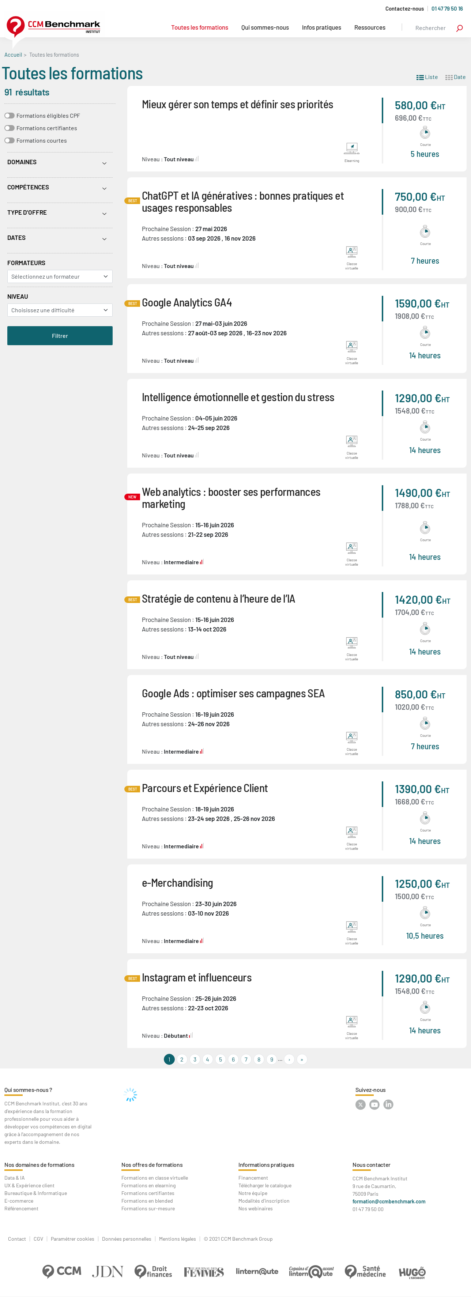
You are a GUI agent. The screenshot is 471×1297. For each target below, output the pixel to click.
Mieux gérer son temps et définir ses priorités (238, 103)
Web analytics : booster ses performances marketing (231, 497)
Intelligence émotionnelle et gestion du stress (238, 396)
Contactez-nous (404, 8)
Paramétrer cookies (72, 1238)
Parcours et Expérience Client (205, 787)
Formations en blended (147, 1201)
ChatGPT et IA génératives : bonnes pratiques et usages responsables (243, 201)
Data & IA (14, 1178)
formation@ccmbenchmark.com (389, 1201)
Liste (427, 76)
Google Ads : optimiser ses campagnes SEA (233, 693)
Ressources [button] (369, 27)
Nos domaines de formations (39, 1164)
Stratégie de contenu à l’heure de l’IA (218, 598)
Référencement (21, 1208)
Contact (17, 1238)
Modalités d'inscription (264, 1201)
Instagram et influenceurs (197, 977)
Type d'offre (27, 212)
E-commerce (18, 1201)
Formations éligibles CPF (48, 115)
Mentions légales (177, 1238)
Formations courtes (41, 140)
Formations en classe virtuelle (154, 1178)
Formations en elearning (148, 1185)
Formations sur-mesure (148, 1208)
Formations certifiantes (46, 127)
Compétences (28, 187)
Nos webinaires (255, 1208)
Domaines (22, 161)
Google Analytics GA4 (187, 302)
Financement (253, 1178)
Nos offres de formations (151, 1164)
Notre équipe (252, 1193)
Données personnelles (126, 1238)
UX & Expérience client (29, 1185)
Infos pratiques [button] (321, 27)
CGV (38, 1238)
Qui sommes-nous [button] (265, 27)
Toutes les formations (199, 27)
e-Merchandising (177, 882)
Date (455, 76)
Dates (16, 237)
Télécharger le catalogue (264, 1185)
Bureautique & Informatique (35, 1193)
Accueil (13, 54)
